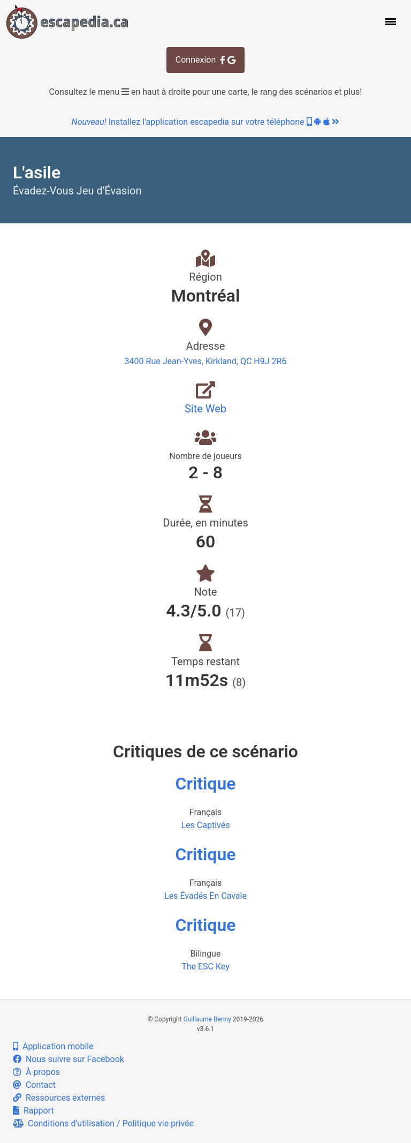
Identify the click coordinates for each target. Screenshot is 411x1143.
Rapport (33, 1111)
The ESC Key (205, 966)
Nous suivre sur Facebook (68, 1059)
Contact (34, 1085)
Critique (206, 783)
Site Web (205, 408)
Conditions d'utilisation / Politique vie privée (103, 1123)
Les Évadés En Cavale (205, 896)
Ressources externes (59, 1098)
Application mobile (53, 1046)
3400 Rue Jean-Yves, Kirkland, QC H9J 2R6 (206, 361)
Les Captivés (205, 825)
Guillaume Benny (207, 1019)
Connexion (205, 60)
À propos (36, 1072)
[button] (389, 21)
